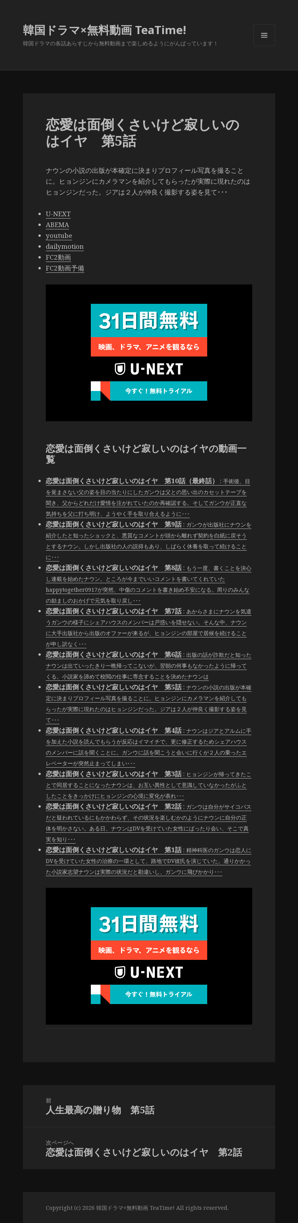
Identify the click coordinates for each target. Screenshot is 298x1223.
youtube (59, 235)
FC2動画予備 (65, 268)
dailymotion (65, 246)
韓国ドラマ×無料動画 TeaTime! (104, 29)
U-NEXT (58, 213)
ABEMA (57, 224)
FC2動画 (58, 257)
